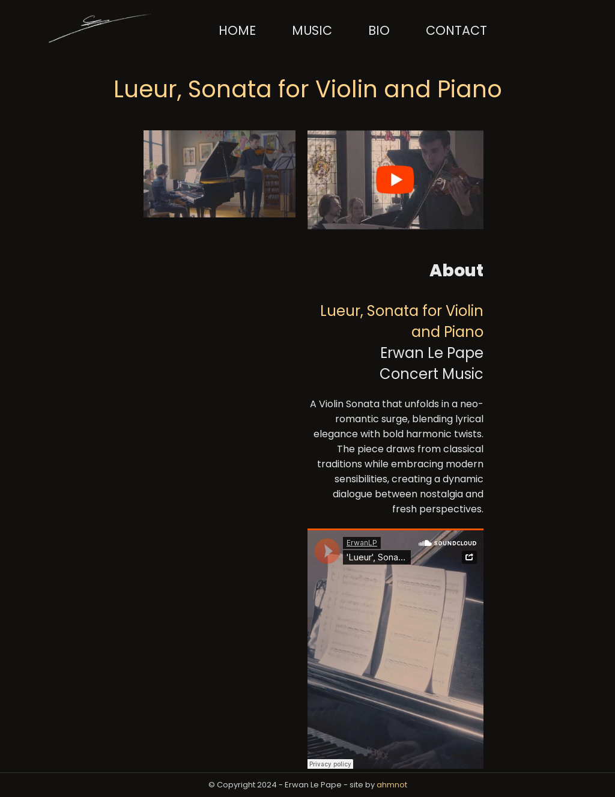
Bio (379, 30)
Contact (456, 30)
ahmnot (392, 784)
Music (312, 30)
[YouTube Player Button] (311, 141)
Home (237, 30)
